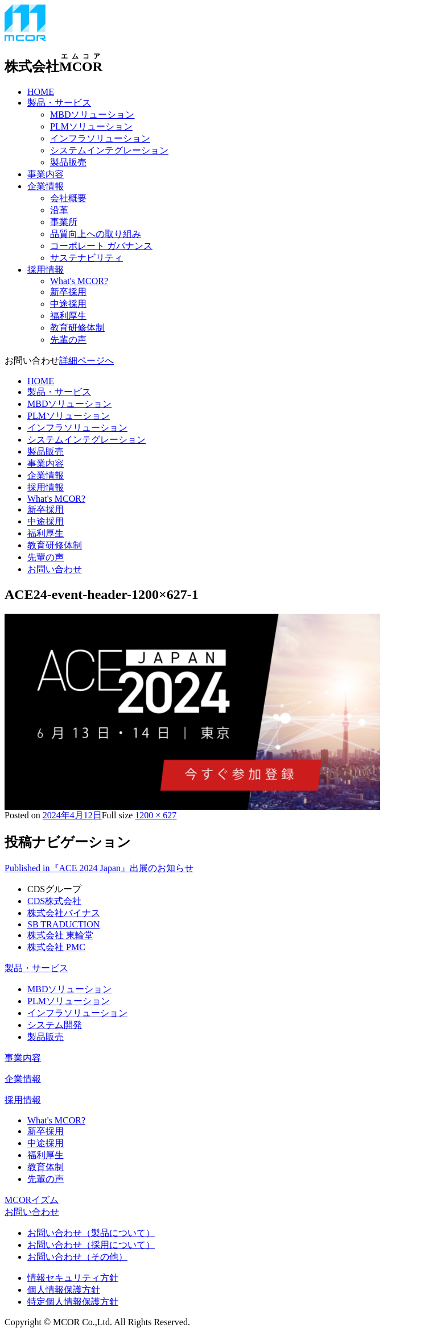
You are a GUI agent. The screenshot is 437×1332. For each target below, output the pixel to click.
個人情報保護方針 (63, 1289)
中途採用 (68, 304)
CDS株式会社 (54, 901)
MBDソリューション (92, 114)
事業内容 (45, 174)
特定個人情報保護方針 (72, 1301)
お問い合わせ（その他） (77, 1257)
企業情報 (45, 186)
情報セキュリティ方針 (72, 1278)
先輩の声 (68, 339)
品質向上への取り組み (95, 234)
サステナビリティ (86, 258)
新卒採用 (68, 292)
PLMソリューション (91, 126)
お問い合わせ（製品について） (91, 1233)
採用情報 (45, 269)
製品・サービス (59, 102)
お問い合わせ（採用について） (91, 1245)
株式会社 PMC (56, 947)
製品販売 (68, 162)
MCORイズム (32, 1200)
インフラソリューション (100, 138)
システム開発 (54, 1025)
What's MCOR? (79, 281)
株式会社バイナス (63, 913)
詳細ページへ (86, 360)
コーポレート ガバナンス (101, 246)
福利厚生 (68, 315)
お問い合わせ (54, 569)
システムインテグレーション (109, 150)
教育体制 (45, 1167)
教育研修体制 (77, 327)
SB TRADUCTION (63, 924)
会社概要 (68, 198)
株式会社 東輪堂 (60, 935)
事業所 (63, 222)
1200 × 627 (155, 815)
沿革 (59, 210)
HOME (40, 92)
